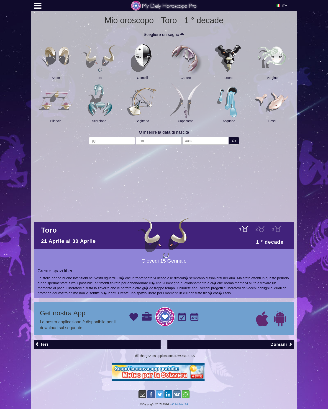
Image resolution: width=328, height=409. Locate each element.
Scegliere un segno (164, 34)
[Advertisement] (164, 181)
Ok (234, 141)
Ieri (41, 344)
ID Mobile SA (179, 404)
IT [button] (282, 6)
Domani (281, 344)
